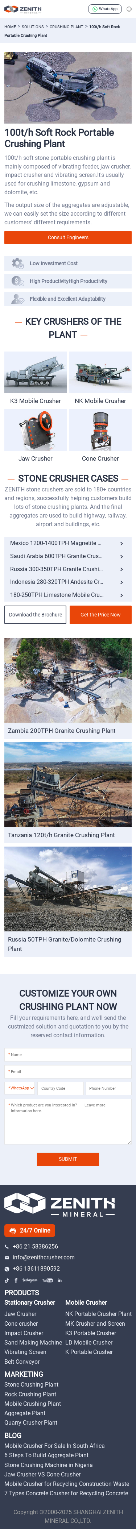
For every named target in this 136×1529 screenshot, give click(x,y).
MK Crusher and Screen (95, 1323)
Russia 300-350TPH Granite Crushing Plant (65, 569)
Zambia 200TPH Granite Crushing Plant (62, 730)
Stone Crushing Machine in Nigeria (48, 1465)
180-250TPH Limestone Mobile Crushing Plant (69, 594)
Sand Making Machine (33, 1342)
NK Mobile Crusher (100, 400)
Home (10, 27)
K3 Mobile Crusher (35, 400)
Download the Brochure (35, 615)
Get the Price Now (101, 615)
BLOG (12, 1436)
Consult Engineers (68, 237)
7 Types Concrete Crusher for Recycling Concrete (66, 1493)
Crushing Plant (66, 27)
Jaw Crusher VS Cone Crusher (42, 1474)
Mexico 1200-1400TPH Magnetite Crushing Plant (71, 543)
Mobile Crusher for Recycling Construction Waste (66, 1483)
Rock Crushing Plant (30, 1394)
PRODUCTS (21, 1293)
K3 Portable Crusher (90, 1333)
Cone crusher (21, 1323)
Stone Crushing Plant (31, 1384)
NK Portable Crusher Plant (98, 1313)
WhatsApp (105, 9)
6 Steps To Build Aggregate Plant (46, 1455)
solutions (33, 27)
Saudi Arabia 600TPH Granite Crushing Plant (67, 556)
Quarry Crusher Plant (30, 1422)
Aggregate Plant (24, 1413)
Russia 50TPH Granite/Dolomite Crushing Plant (64, 944)
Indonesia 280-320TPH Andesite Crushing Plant (71, 581)
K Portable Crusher (89, 1352)
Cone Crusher (100, 458)
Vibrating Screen (25, 1352)
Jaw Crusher (35, 458)
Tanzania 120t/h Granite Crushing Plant (61, 835)
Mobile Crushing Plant (32, 1403)
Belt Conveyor (22, 1361)
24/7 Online (29, 1230)
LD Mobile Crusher (88, 1342)
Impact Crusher (23, 1333)
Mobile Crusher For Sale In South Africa (54, 1445)
